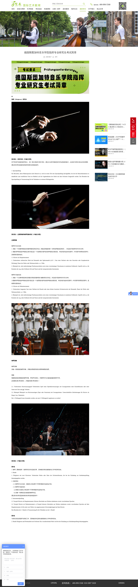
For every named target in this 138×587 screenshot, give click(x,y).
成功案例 (66, 9)
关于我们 (91, 9)
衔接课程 (47, 9)
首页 (13, 9)
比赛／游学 (56, 9)
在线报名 (121, 583)
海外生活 (74, 9)
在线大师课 (21, 9)
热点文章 (100, 9)
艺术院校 (30, 9)
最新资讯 (83, 9)
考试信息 (39, 9)
